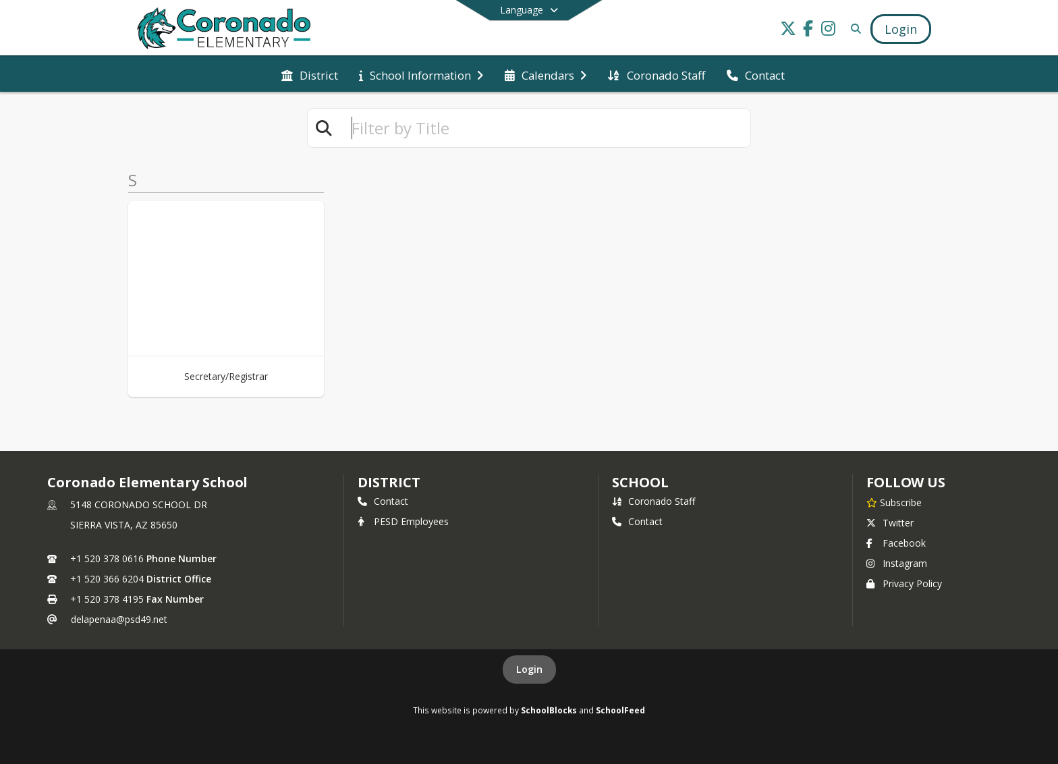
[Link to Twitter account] (788, 30)
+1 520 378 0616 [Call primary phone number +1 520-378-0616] (107, 558)
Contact (383, 501)
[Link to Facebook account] (808, 30)
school (640, 482)
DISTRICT (389, 482)
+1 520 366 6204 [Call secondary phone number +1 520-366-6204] (107, 578)
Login (529, 669)
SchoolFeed (620, 710)
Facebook (896, 543)
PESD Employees (403, 521)
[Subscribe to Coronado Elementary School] (894, 502)
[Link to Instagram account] (828, 30)
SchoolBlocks (549, 710)
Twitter (890, 522)
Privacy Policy (904, 583)
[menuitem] (310, 74)
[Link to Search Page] (853, 28)
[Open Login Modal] (900, 29)
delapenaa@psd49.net (119, 619)
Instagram (896, 563)
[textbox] (545, 128)
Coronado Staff (653, 501)
